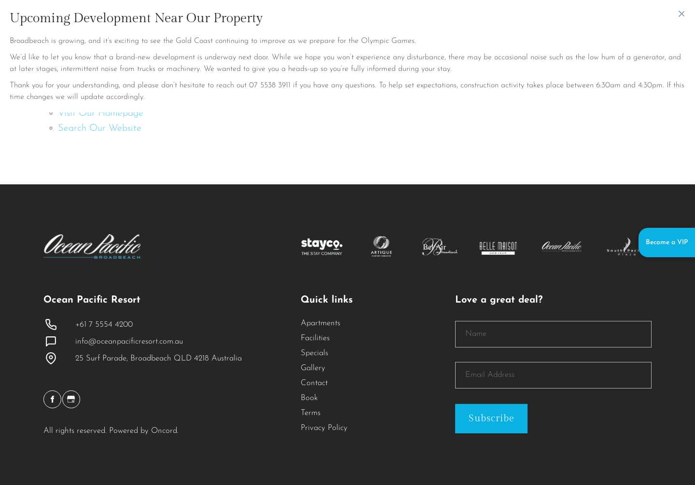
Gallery (313, 368)
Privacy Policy (324, 428)
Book (309, 398)
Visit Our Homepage (100, 113)
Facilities (315, 338)
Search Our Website (99, 128)
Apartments (320, 323)
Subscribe (491, 418)
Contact (314, 383)
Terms (310, 413)
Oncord (164, 431)
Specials (314, 353)
